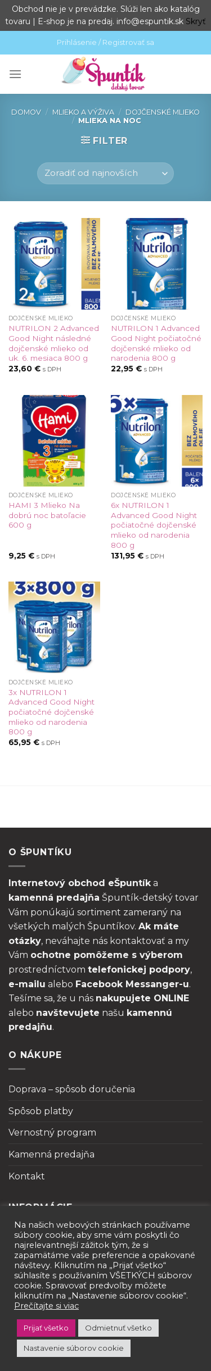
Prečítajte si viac (46, 1306)
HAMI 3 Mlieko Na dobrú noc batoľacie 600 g (47, 515)
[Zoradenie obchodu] (105, 173)
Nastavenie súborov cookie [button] (74, 1347)
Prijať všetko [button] (46, 1327)
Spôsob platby (40, 1111)
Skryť (196, 21)
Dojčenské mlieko (162, 112)
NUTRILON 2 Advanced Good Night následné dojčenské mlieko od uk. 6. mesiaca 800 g (53, 343)
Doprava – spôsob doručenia (71, 1089)
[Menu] (15, 74)
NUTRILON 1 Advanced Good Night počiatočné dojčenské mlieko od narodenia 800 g (156, 343)
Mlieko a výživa (83, 112)
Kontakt (26, 1176)
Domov (26, 112)
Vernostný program (52, 1132)
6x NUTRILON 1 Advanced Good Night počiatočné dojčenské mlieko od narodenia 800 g (154, 525)
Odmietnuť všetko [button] (118, 1327)
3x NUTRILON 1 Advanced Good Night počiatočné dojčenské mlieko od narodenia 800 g (51, 712)
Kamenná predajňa (51, 1154)
